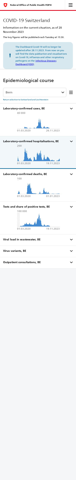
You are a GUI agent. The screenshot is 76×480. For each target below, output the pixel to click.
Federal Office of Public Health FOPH (31, 5)
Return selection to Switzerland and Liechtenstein (25, 100)
